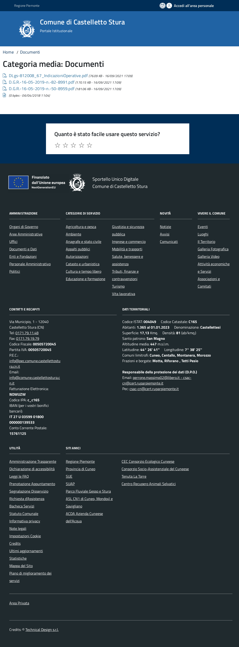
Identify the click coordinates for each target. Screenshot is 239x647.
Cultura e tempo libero (83, 271)
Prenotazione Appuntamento (32, 484)
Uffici (13, 241)
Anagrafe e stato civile (83, 241)
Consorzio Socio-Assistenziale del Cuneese (155, 469)
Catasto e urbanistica (82, 264)
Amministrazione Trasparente (32, 461)
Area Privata (19, 603)
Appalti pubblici (78, 249)
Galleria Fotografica (213, 249)
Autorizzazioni (77, 256)
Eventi (203, 226)
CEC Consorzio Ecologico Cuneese (148, 461)
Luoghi (203, 234)
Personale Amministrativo (30, 264)
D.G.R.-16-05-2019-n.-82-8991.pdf (38, 82)
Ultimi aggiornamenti (26, 551)
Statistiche (18, 558)
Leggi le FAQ (19, 476)
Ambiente (73, 234)
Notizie (165, 226)
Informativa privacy (24, 521)
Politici (14, 271)
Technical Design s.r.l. (42, 629)
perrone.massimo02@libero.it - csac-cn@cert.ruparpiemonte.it (156, 380)
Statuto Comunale (23, 513)
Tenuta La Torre (134, 476)
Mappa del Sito (21, 566)
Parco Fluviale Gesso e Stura (88, 491)
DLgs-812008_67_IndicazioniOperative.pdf (45, 75)
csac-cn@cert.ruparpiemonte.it (154, 389)
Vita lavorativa (123, 293)
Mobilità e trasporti (127, 249)
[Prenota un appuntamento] (163, 5)
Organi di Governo (23, 226)
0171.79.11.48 (27, 333)
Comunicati (169, 241)
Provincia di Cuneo (80, 469)
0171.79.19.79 (27, 338)
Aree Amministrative (25, 234)
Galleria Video (208, 256)
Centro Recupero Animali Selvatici (149, 484)
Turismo (118, 286)
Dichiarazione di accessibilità (32, 469)
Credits (15, 543)
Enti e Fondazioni (23, 256)
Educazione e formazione (85, 279)
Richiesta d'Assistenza (26, 498)
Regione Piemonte (80, 461)
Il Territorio (206, 241)
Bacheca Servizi (21, 506)
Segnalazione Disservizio (28, 491)
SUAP (70, 484)
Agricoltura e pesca (81, 226)
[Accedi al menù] (10, 28)
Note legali (17, 528)
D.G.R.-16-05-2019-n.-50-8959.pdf (38, 88)
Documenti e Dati (23, 249)
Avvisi (164, 234)
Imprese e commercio (129, 241)
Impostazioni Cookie (25, 536)
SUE (69, 476)
